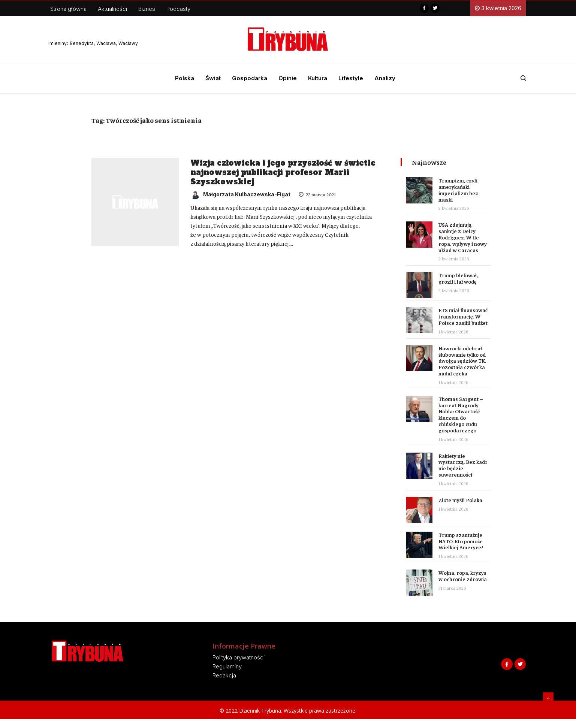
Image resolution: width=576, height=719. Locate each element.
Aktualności (112, 8)
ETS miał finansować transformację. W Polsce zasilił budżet (463, 316)
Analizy (384, 78)
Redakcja (224, 675)
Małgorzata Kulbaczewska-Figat (240, 194)
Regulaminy (227, 666)
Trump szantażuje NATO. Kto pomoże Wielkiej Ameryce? (460, 541)
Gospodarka (249, 78)
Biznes (146, 8)
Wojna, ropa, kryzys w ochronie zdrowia (462, 575)
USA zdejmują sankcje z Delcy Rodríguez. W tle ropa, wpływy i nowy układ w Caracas (462, 237)
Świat (213, 78)
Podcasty (178, 8)
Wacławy (128, 43)
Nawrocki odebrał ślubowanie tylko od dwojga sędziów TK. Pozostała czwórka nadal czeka (462, 361)
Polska (184, 78)
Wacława (106, 43)
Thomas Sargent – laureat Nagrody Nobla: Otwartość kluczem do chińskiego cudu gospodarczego (460, 414)
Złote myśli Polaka (460, 499)
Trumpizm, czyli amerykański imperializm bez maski (458, 189)
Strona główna (68, 8)
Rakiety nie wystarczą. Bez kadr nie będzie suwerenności (463, 465)
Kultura (317, 78)
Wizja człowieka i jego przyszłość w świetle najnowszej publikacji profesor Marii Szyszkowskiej (283, 172)
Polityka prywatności (238, 657)
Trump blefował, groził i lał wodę (458, 278)
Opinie (287, 78)
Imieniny (57, 43)
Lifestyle (350, 78)
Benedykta (82, 43)
